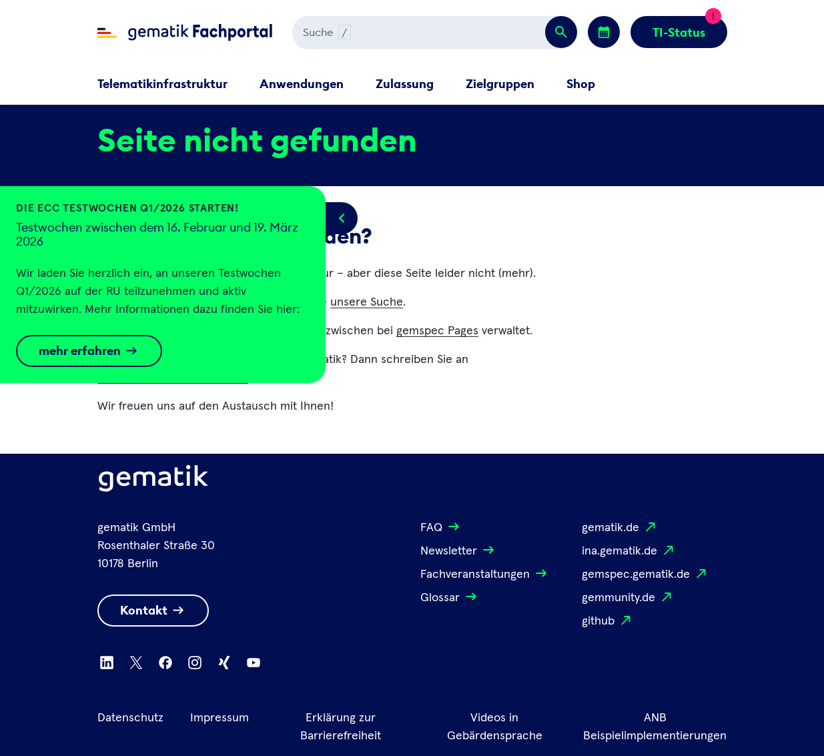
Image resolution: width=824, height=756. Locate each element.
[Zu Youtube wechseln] (253, 662)
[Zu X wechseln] (136, 662)
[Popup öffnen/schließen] (342, 218)
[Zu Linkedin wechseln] (106, 662)
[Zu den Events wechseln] (604, 32)
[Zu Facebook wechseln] (165, 662)
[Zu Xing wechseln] (224, 662)
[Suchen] (434, 32)
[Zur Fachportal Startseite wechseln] (184, 32)
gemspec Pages (437, 331)
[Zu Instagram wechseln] (194, 662)
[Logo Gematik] (153, 481)
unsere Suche (366, 302)
